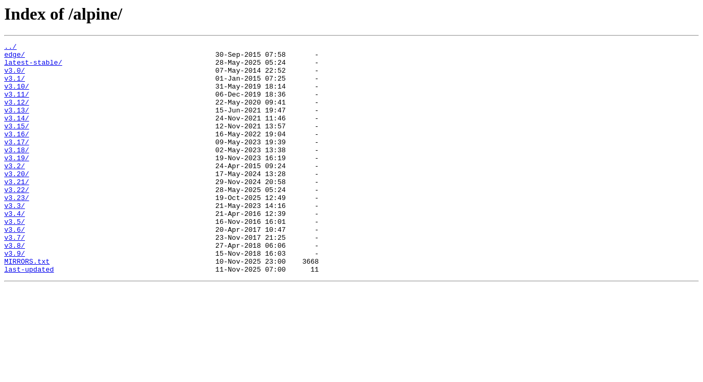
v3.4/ (14, 248)
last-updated (29, 315)
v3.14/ (16, 133)
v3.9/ (14, 296)
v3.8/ (14, 286)
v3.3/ (14, 239)
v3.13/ (16, 124)
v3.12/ (16, 114)
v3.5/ (14, 258)
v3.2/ (14, 191)
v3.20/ (16, 200)
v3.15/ (16, 143)
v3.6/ (14, 267)
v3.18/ (16, 172)
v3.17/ (16, 162)
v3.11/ (16, 105)
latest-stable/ (33, 67)
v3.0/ (14, 76)
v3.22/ (16, 219)
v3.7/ (14, 277)
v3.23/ (16, 229)
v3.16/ (16, 153)
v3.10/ (16, 95)
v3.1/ (14, 86)
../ (10, 48)
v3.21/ (16, 210)
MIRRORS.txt (27, 305)
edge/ (14, 57)
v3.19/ (16, 181)
